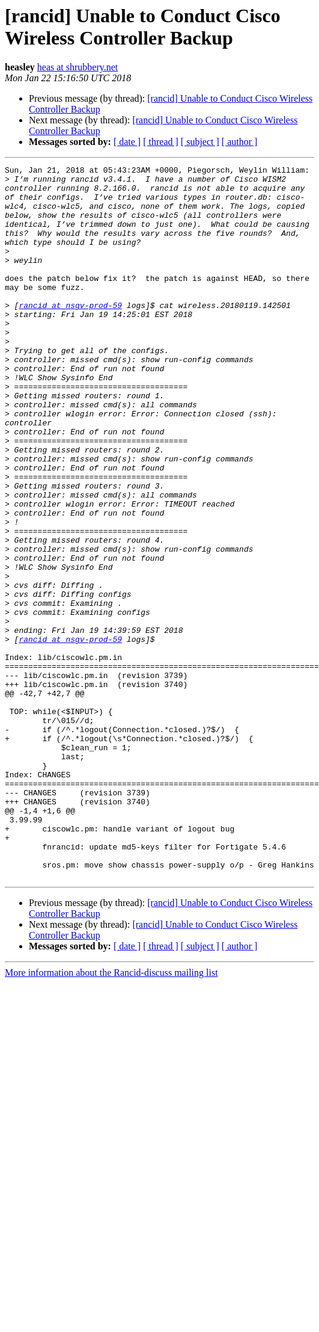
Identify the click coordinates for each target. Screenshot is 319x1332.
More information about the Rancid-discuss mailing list (111, 1115)
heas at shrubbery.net (77, 67)
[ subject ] (200, 142)
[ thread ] (160, 142)
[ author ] (240, 142)
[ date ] (127, 142)
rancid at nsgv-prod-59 (70, 333)
